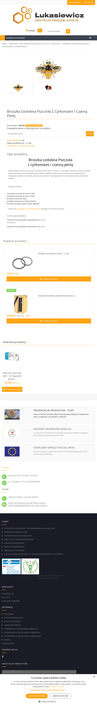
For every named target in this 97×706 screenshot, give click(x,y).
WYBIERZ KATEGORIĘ (15, 38)
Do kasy (89, 2)
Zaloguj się (9, 594)
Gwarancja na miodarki (14, 543)
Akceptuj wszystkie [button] (37, 696)
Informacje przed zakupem (15, 532)
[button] (48, 690)
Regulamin (8, 614)
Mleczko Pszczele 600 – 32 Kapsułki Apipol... (12, 376)
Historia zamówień (11, 601)
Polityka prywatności (13, 618)
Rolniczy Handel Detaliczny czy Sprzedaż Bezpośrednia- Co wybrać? (33, 554)
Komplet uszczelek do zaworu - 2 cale (53, 253)
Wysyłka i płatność (12, 621)
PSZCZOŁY (55, 44)
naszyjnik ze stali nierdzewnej (29, 209)
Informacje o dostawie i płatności (21, 146)
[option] (12, 371)
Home (4, 44)
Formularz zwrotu (12, 625)
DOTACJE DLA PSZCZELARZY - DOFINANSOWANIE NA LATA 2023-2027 (29, 528)
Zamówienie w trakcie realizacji (18, 536)
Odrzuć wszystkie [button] (60, 696)
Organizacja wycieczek (14, 550)
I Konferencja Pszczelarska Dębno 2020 (21, 629)
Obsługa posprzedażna (14, 547)
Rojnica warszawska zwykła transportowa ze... (57, 296)
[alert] (48, 690)
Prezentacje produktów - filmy (53, 410)
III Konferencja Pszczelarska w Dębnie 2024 (22, 636)
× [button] (94, 677)
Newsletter (9, 643)
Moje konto (75, 2)
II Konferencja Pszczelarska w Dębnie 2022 (22, 632)
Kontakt (7, 640)
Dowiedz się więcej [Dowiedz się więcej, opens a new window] (57, 686)
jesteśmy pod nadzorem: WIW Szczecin (48, 576)
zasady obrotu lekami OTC (48, 578)
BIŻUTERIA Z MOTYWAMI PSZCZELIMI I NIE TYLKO (29, 44)
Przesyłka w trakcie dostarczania (19, 539)
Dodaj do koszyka (50, 279)
